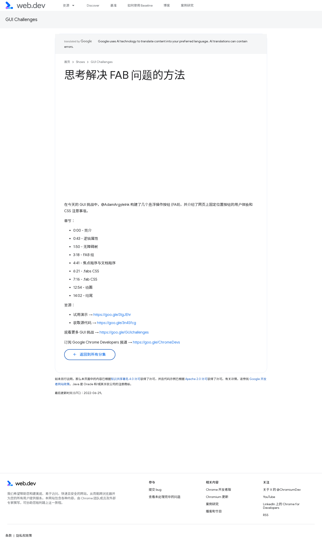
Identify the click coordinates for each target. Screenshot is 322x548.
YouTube (269, 497)
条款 (8, 535)
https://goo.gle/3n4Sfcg (116, 323)
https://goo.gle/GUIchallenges (124, 332)
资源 (66, 5)
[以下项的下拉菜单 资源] (75, 5)
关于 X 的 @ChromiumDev (282, 490)
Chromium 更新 (217, 497)
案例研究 (187, 5)
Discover (93, 5)
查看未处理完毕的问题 (165, 497)
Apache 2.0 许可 (196, 379)
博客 (166, 5)
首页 (67, 62)
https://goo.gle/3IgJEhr (112, 314)
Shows (80, 62)
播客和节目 (214, 511)
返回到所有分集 (89, 354)
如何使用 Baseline (140, 5)
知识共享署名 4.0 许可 (125, 379)
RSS (265, 515)
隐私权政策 (24, 535)
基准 (113, 5)
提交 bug (155, 490)
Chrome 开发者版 (218, 490)
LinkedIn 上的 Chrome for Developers (281, 506)
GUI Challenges (21, 19)
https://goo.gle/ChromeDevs (156, 342)
